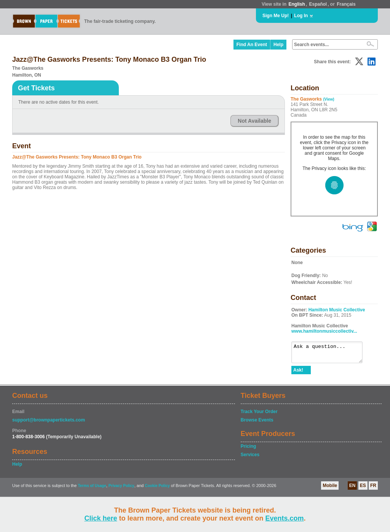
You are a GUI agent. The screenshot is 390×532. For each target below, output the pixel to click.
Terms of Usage (92, 489)
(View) (328, 99)
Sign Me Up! (275, 15)
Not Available (254, 121)
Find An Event (252, 44)
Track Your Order (259, 415)
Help (278, 44)
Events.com (284, 518)
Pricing (248, 449)
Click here (100, 518)
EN (352, 489)
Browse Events (257, 423)
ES (363, 489)
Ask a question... (330, 354)
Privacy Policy (121, 489)
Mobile (330, 489)
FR (373, 489)
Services (250, 458)
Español (318, 4)
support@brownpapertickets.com (48, 423)
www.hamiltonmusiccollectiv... (324, 331)
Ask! (298, 373)
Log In (301, 15)
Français (346, 4)
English (296, 4)
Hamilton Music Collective (336, 309)
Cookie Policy (157, 489)
